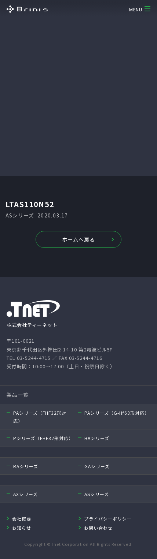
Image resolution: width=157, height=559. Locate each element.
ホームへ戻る (78, 239)
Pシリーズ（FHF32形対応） (42, 438)
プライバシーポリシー (108, 518)
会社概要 (21, 518)
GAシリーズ (97, 466)
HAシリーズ (96, 438)
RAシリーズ (25, 466)
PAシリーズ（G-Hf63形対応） (116, 413)
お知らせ (21, 528)
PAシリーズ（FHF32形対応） (39, 417)
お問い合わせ (98, 528)
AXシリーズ (25, 494)
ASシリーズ (96, 494)
